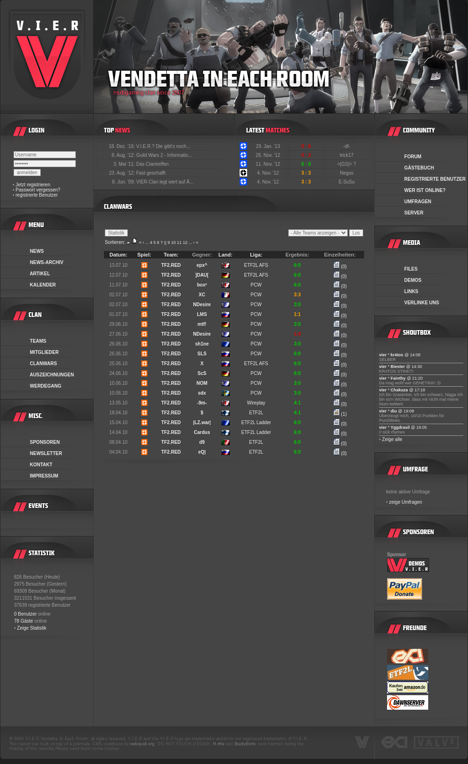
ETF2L (256, 412)
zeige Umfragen (405, 502)
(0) (340, 266)
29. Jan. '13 (268, 146)
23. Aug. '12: (122, 173)
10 (173, 242)
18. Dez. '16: (122, 146)
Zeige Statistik (31, 628)
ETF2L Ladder (256, 422)
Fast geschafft (151, 173)
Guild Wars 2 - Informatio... (164, 155)
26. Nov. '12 (268, 155)
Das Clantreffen (152, 164)
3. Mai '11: (124, 164)
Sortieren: (115, 242)
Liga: (256, 254)
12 (185, 242)
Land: (226, 254)
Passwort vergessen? (37, 189)
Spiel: (144, 254)
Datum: (118, 254)
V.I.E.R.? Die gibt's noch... (163, 146)
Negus (347, 173)
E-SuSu (347, 181)
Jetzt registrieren (32, 184)
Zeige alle (392, 439)
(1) (340, 414)
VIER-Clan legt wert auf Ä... (164, 181)
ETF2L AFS (256, 265)
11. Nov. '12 (268, 164)
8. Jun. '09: (124, 181)
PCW (256, 284)
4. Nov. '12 (268, 173)
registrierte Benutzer (36, 195)
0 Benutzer (25, 614)
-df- (347, 146)
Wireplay (256, 402)
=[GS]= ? (347, 164)
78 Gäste (23, 621)
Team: (171, 254)
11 (179, 242)
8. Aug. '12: (123, 155)
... (147, 242)
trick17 (347, 155)
